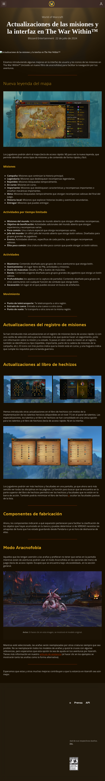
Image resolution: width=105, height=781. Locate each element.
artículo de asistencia (50, 654)
